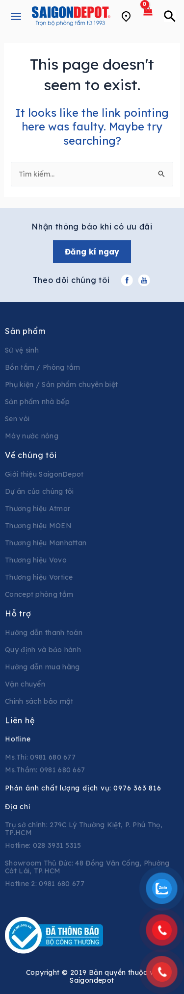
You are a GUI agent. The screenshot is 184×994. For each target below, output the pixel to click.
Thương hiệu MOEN (38, 525)
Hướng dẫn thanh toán (43, 632)
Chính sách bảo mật (39, 701)
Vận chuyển (25, 684)
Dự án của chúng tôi (39, 491)
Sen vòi (17, 418)
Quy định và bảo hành (43, 649)
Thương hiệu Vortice (39, 577)
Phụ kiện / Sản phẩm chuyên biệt (61, 384)
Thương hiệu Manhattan (45, 542)
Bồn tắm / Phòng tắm (42, 367)
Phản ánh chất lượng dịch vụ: (83, 788)
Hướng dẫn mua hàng (42, 667)
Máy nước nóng (31, 436)
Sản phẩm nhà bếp (37, 401)
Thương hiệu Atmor (37, 508)
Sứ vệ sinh (22, 350)
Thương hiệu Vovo (36, 560)
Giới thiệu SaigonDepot (44, 474)
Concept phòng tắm (39, 594)
